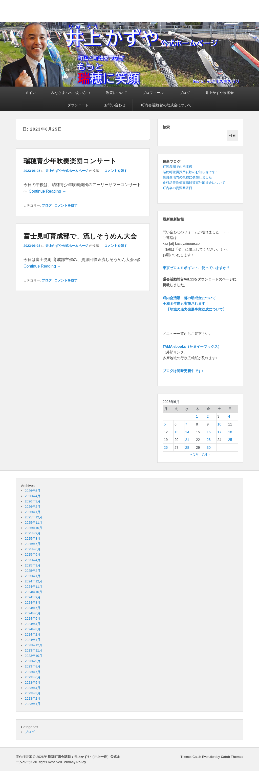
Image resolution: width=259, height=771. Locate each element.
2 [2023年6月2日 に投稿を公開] (208, 416)
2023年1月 (32, 704)
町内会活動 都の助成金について (166, 105)
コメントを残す (115, 171)
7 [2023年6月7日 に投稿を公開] (186, 424)
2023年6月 (32, 677)
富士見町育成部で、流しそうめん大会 (80, 236)
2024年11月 (33, 587)
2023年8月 (32, 666)
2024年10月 (33, 592)
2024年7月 (32, 608)
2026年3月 (32, 501)
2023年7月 (32, 672)
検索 (166, 127)
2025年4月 (32, 560)
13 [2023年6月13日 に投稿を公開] (177, 432)
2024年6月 (32, 613)
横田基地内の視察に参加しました (187, 177)
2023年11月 (33, 650)
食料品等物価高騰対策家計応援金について (194, 183)
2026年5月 (32, 491)
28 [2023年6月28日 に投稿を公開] (187, 447)
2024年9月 (32, 597)
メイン (30, 93)
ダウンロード (78, 105)
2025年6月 (32, 549)
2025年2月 (32, 571)
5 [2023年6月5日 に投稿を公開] (165, 424)
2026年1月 (32, 512)
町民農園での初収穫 (177, 167)
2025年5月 (32, 554)
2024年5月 (32, 618)
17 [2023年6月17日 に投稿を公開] (220, 432)
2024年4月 (32, 624)
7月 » (206, 454)
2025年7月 (32, 544)
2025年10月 (33, 528)
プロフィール (153, 93)
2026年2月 (32, 507)
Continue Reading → (47, 191)
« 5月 (194, 454)
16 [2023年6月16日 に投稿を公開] (209, 432)
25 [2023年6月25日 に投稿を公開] (230, 440)
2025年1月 (32, 576)
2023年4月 (32, 688)
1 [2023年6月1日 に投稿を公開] (197, 416)
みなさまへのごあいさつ (70, 93)
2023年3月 (32, 693)
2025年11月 (33, 522)
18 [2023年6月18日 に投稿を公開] (230, 432)
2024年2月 (32, 634)
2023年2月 (32, 698)
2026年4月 (32, 496)
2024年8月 (32, 602)
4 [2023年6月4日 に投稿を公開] (229, 416)
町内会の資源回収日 (177, 188)
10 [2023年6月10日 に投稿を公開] (220, 424)
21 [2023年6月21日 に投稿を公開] (187, 440)
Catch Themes (232, 757)
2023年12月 (33, 645)
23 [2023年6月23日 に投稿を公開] (209, 440)
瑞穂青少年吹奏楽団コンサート (70, 161)
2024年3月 (32, 629)
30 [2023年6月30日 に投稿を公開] (209, 447)
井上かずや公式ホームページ (67, 171)
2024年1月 (32, 640)
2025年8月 (32, 538)
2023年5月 (32, 682)
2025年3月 (32, 565)
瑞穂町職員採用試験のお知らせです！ (191, 172)
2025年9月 (32, 533)
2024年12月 (33, 581)
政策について (116, 93)
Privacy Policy (75, 762)
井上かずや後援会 (219, 93)
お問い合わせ (114, 105)
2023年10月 (33, 656)
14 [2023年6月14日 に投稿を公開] (187, 432)
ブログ (184, 93)
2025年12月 (33, 517)
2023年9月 (32, 661)
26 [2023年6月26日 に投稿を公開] (166, 447)
